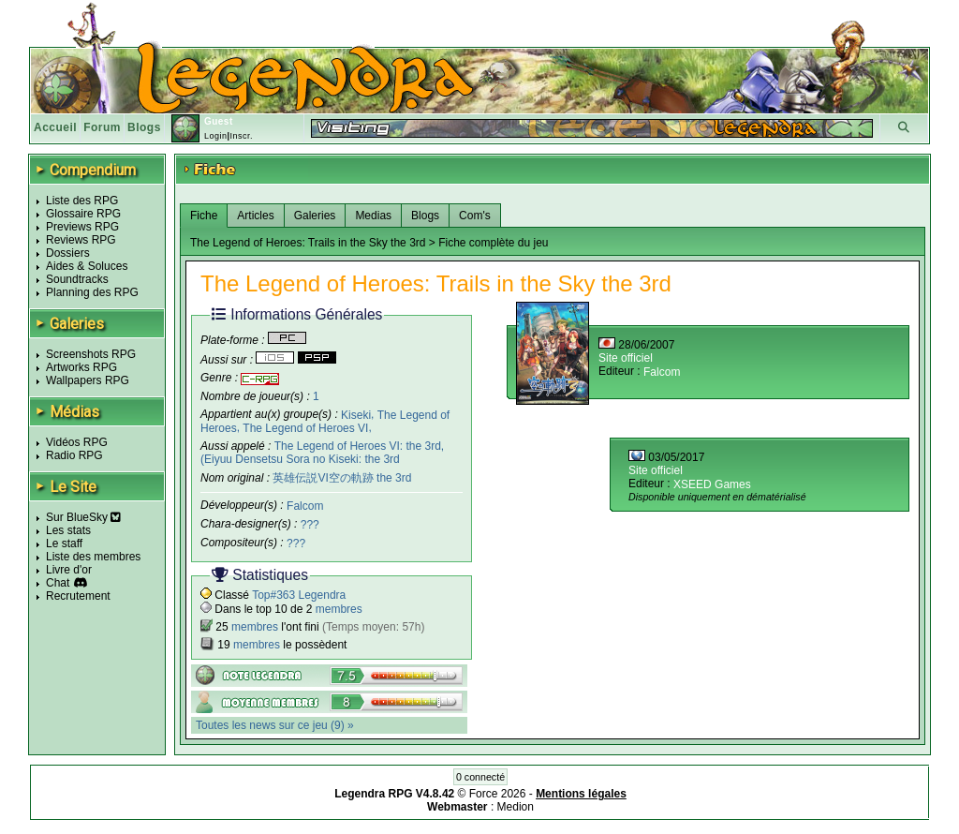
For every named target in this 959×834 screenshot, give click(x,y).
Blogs (144, 127)
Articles (255, 215)
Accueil (55, 127)
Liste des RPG (82, 200)
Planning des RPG (92, 292)
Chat (57, 582)
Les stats (68, 530)
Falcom (305, 506)
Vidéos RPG (77, 442)
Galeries (315, 215)
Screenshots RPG (91, 354)
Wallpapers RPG (87, 380)
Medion (515, 806)
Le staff (64, 543)
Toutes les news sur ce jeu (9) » (275, 725)
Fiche (203, 215)
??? (310, 524)
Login (216, 136)
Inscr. (241, 136)
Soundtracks (77, 279)
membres (339, 609)
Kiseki (356, 414)
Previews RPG (82, 226)
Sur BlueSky (83, 517)
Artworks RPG (81, 367)
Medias (373, 215)
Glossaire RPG (83, 213)
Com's (475, 215)
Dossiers (68, 253)
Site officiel (625, 358)
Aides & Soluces (86, 266)
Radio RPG (74, 455)
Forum (102, 127)
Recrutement (78, 596)
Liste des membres (93, 556)
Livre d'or (69, 569)
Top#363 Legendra (299, 595)
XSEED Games (712, 484)
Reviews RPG (81, 239)
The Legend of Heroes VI (305, 428)
